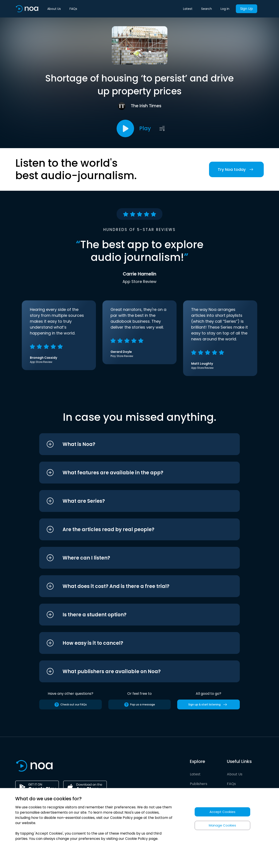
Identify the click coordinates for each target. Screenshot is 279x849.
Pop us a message (139, 704)
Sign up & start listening (208, 704)
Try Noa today (236, 169)
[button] (131, 444)
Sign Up (246, 8)
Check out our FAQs (70, 704)
